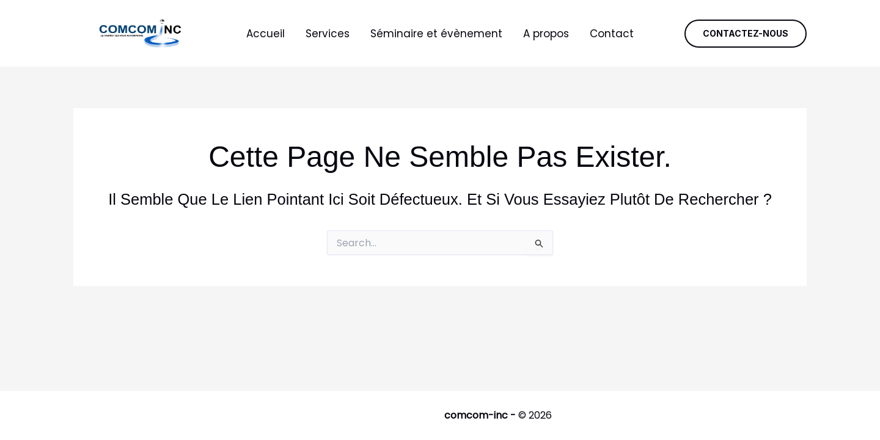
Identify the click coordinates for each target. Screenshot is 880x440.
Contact (612, 33)
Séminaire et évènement (436, 33)
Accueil (265, 33)
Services (328, 33)
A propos (546, 33)
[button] (745, 34)
